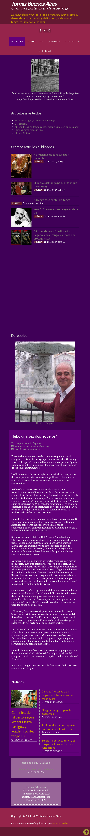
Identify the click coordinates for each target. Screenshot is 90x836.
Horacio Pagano (45, 423)
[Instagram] (49, 30)
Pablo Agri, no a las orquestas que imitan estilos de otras (59, 727)
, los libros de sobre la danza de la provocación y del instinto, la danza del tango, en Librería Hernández (44, 18)
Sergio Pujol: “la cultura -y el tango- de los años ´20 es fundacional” (58, 744)
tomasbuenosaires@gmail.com (36, 769)
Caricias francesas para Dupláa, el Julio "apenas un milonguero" (57, 695)
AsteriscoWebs (60, 823)
